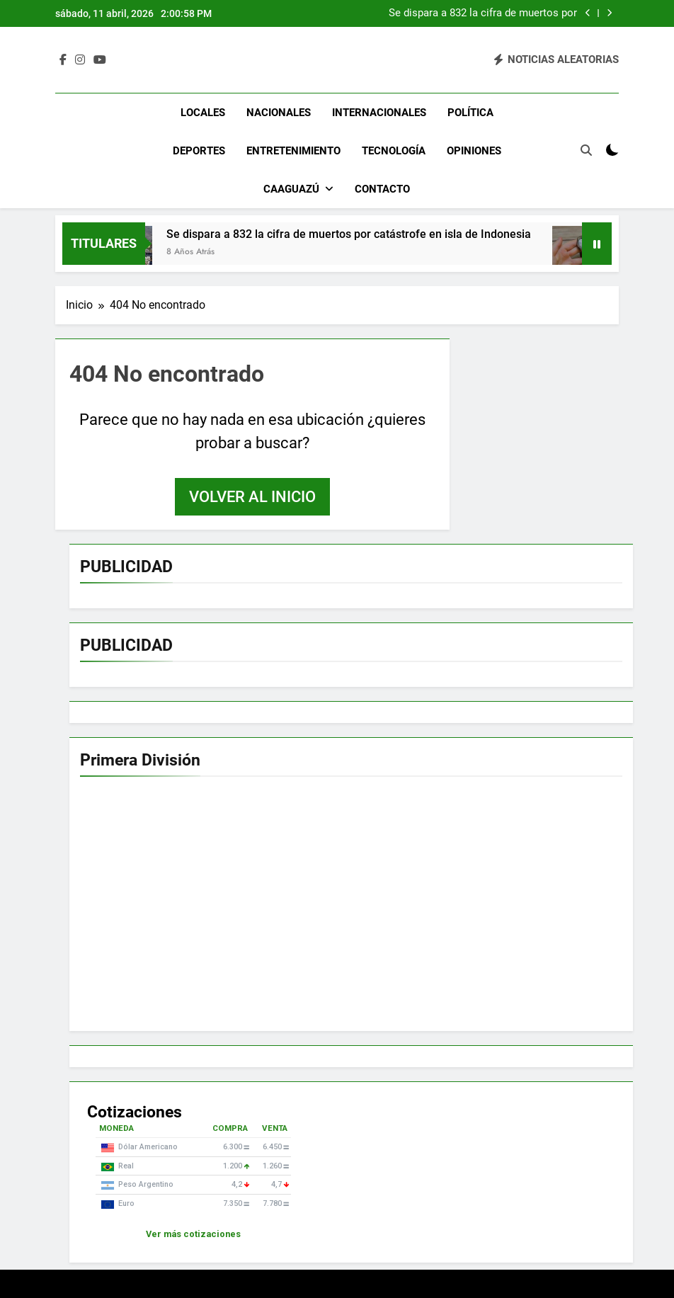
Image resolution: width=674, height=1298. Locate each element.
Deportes (199, 150)
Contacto (382, 189)
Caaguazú (291, 189)
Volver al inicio (252, 497)
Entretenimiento (293, 150)
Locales (203, 112)
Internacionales (379, 112)
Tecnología (393, 150)
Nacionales (278, 112)
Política (470, 112)
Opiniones (474, 150)
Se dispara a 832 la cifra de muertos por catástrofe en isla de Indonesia (483, 13)
